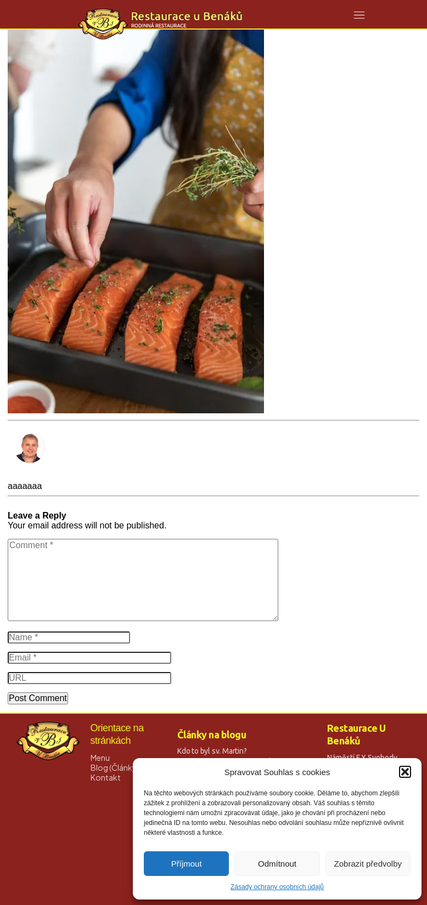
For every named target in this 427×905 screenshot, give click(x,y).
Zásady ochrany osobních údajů (277, 887)
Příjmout (186, 863)
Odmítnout (277, 863)
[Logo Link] (160, 24)
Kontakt (106, 777)
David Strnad (33, 476)
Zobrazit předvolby (368, 863)
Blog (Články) (115, 767)
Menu (100, 757)
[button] (405, 771)
